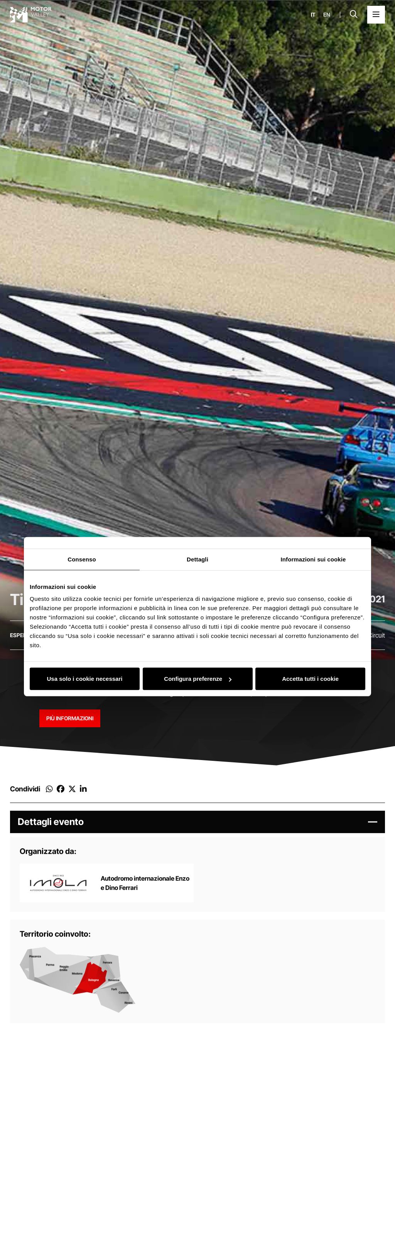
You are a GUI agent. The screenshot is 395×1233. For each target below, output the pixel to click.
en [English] (326, 15)
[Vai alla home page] (31, 14)
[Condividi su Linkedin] (83, 795)
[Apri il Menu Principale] (376, 15)
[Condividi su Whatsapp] (49, 795)
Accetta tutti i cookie (310, 678)
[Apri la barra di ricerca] (354, 14)
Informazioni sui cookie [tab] (313, 559)
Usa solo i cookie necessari (85, 678)
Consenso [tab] (82, 559)
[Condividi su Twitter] (72, 795)
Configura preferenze (197, 678)
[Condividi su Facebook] (60, 795)
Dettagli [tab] (197, 559)
